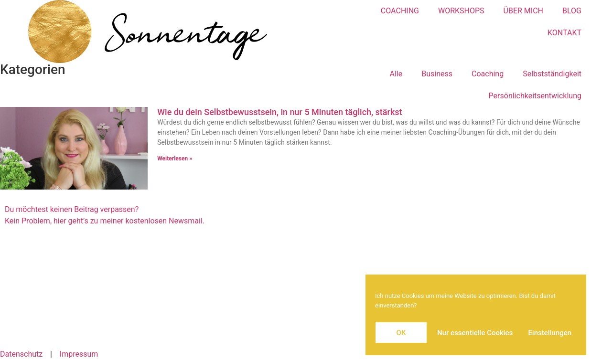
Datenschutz (21, 354)
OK (401, 332)
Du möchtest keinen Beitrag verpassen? (72, 209)
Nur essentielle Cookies (475, 332)
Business (436, 73)
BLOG (571, 10)
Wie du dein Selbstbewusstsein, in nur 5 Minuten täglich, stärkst (279, 112)
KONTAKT (564, 32)
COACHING (400, 10)
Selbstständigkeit (552, 73)
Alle (396, 73)
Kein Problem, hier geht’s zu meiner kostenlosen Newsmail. (104, 220)
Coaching (488, 73)
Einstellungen (549, 332)
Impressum (79, 354)
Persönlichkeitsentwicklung (535, 95)
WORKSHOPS (461, 10)
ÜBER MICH (523, 10)
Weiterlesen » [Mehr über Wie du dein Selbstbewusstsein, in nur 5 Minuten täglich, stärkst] (174, 158)
